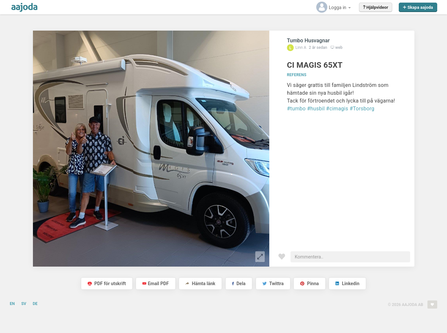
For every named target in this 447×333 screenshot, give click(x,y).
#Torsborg (362, 108)
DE (35, 303)
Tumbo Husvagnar (308, 40)
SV (23, 303)
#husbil (316, 108)
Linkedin (347, 283)
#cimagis (337, 108)
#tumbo (296, 108)
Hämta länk (200, 283)
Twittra (273, 283)
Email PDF (155, 283)
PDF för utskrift (107, 283)
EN (12, 303)
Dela (239, 283)
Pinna (309, 283)
